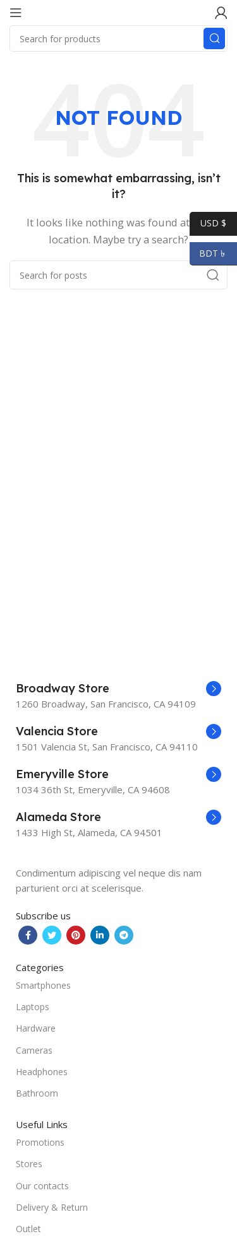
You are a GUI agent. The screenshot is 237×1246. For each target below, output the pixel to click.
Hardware (36, 1028)
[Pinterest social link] (75, 935)
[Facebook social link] (27, 935)
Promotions (40, 1142)
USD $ (208, 223)
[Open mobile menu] (15, 12)
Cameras (34, 1050)
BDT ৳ (209, 253)
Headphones (42, 1072)
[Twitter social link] (51, 935)
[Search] (118, 38)
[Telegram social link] (123, 935)
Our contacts (42, 1186)
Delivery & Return (52, 1207)
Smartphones (43, 985)
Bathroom (37, 1093)
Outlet (28, 1229)
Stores (29, 1164)
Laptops (32, 1007)
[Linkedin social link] (99, 935)
